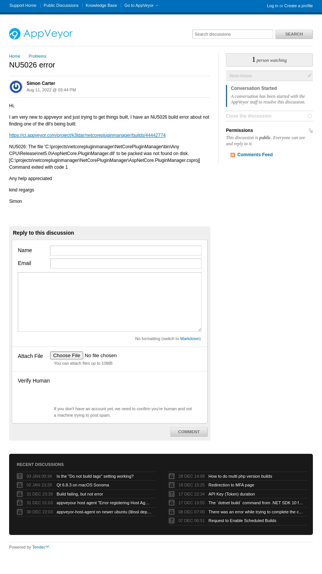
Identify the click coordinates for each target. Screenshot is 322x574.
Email (24, 263)
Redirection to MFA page (231, 485)
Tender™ (40, 547)
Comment (189, 432)
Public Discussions (61, 5)
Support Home (22, 5)
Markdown (190, 338)
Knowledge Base (101, 5)
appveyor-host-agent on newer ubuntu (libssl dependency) (104, 512)
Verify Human (34, 381)
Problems (37, 56)
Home (14, 56)
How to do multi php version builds (240, 476)
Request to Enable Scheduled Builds (242, 520)
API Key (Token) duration (231, 494)
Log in (272, 5)
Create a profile (298, 5)
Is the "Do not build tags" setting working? (95, 476)
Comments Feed (255, 154)
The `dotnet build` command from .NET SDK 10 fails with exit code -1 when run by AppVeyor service (255, 502)
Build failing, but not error (80, 494)
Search (294, 34)
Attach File (30, 356)
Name (25, 250)
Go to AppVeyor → (141, 5)
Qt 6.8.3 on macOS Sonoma (83, 485)
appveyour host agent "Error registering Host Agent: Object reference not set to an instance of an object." (104, 502)
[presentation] (108, 391)
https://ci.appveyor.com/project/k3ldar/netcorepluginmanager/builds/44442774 (87, 135)
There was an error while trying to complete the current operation (255, 512)
